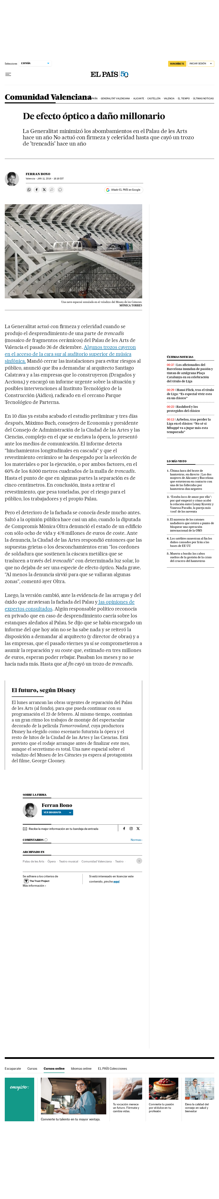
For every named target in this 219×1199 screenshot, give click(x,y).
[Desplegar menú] (8, 74)
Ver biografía (57, 812)
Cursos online (54, 1068)
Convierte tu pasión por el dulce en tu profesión (161, 1108)
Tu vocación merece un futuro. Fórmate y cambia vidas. (126, 1108)
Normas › (136, 840)
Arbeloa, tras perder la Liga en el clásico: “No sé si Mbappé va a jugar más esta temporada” (189, 426)
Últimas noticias (203, 98)
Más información (34, 885)
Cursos (32, 1068)
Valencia (169, 98)
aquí (116, 881)
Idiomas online (81, 1068)
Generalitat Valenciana (115, 98)
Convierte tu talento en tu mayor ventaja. (70, 1119)
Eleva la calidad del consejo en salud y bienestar (197, 1108)
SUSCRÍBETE (177, 63)
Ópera (52, 861)
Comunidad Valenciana (48, 97)
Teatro (119, 861)
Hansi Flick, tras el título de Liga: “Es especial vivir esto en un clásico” (190, 394)
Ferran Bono (38, 174)
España (93, 98)
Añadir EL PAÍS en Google (125, 189)
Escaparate (13, 1068)
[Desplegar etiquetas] (139, 861)
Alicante (138, 98)
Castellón (153, 98)
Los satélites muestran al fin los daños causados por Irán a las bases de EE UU (191, 542)
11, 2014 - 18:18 (50, 178)
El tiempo (184, 98)
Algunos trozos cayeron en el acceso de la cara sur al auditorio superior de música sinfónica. (70, 354)
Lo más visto (176, 461)
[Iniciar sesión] (201, 64)
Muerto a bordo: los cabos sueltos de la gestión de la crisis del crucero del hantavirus (191, 557)
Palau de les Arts (33, 861)
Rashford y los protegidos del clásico (183, 409)
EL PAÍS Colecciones (112, 1068)
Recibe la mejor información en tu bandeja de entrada (63, 828)
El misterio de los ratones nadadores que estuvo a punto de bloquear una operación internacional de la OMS (192, 525)
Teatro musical (68, 861)
